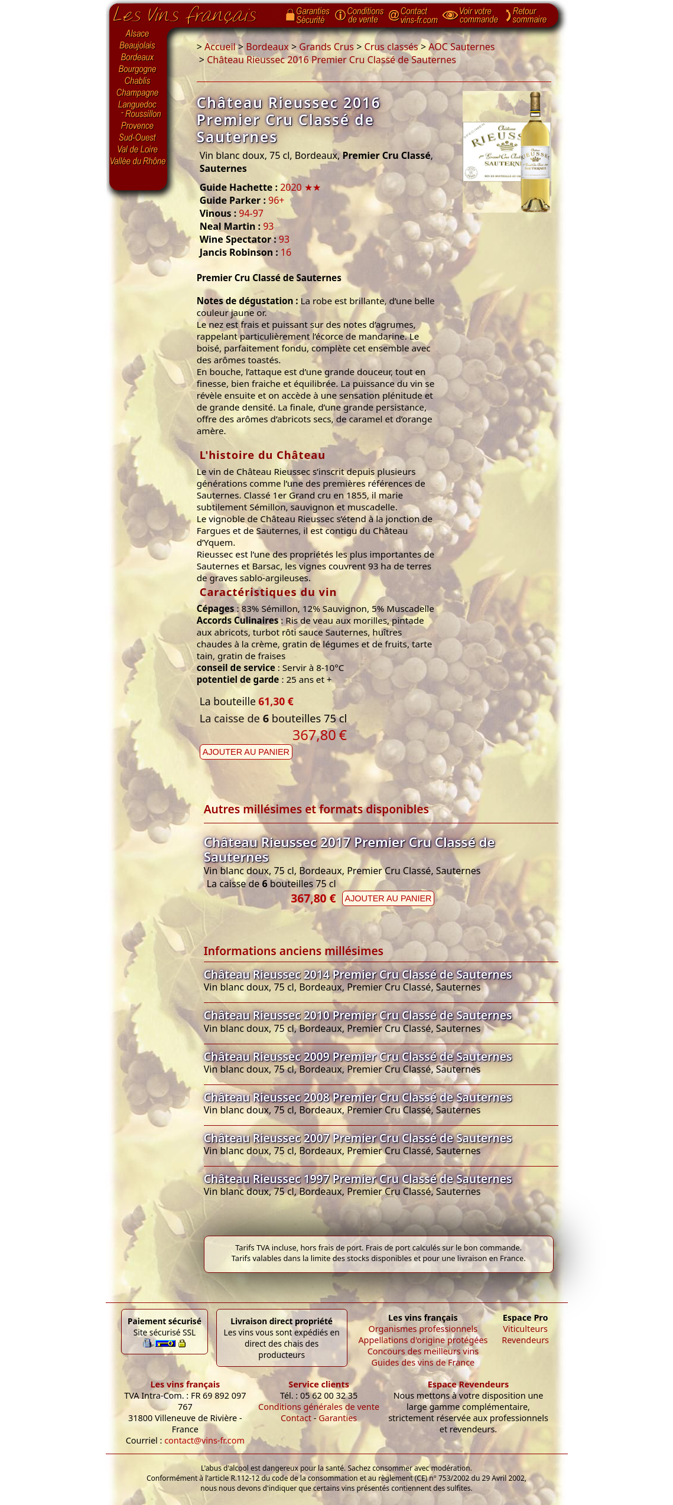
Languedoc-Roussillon (138, 109)
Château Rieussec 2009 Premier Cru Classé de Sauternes (358, 1056)
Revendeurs (525, 1340)
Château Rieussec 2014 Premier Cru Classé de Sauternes (358, 974)
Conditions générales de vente (318, 1406)
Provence (138, 125)
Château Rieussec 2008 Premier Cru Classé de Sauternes (358, 1097)
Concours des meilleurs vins (423, 1351)
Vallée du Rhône (138, 161)
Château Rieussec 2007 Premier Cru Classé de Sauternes (358, 1138)
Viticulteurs (525, 1328)
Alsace (138, 34)
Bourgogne (138, 70)
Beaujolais (138, 46)
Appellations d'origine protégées (422, 1340)
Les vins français (185, 1384)
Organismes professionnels (423, 1328)
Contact (296, 1417)
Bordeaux (138, 58)
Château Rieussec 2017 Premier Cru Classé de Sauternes (349, 849)
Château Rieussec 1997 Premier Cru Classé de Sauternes (358, 1179)
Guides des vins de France (423, 1362)
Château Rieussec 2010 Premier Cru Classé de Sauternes (358, 1015)
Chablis (138, 81)
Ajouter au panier (246, 752)
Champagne (138, 93)
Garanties (337, 1417)
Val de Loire (138, 149)
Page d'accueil (193, 12)
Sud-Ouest (138, 137)
